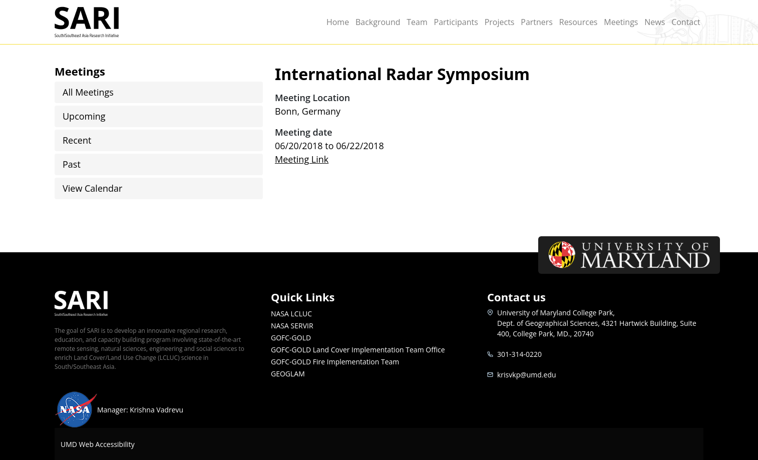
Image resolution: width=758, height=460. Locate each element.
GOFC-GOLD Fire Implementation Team (335, 361)
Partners (537, 22)
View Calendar (92, 188)
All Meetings (88, 92)
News (654, 22)
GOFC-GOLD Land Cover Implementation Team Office (358, 349)
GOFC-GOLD (291, 337)
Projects (500, 22)
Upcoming (84, 116)
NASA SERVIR (292, 325)
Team (417, 22)
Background (378, 22)
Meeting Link (301, 159)
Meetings (621, 22)
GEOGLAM (288, 373)
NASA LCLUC (291, 313)
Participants (456, 22)
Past (72, 164)
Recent (77, 140)
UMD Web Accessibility (98, 444)
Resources (578, 22)
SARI (98, 22)
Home (337, 22)
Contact (685, 22)
